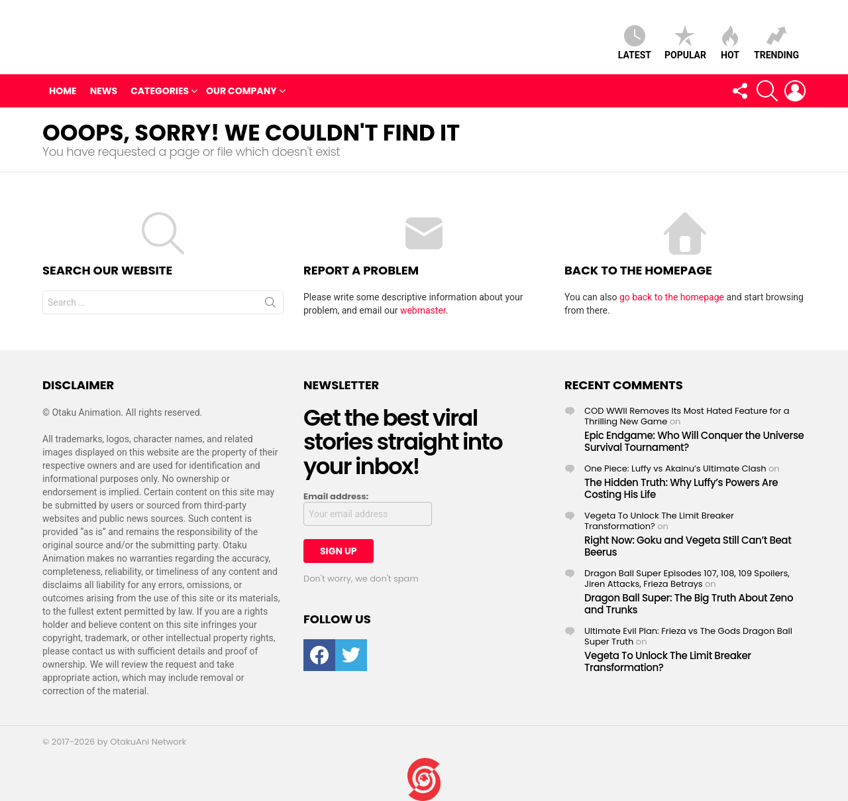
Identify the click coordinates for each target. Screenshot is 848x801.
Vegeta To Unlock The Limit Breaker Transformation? (659, 524)
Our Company (241, 94)
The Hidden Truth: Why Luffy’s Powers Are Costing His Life (681, 492)
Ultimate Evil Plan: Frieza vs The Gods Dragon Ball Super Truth (688, 639)
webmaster (423, 313)
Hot (730, 44)
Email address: (335, 500)
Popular (685, 44)
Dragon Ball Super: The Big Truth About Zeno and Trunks (688, 607)
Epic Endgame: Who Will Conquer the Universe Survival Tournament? (694, 445)
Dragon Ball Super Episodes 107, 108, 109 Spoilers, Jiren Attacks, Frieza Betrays (687, 581)
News (103, 94)
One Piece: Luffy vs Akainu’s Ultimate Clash (675, 471)
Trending (776, 44)
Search (270, 308)
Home (63, 94)
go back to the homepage (671, 300)
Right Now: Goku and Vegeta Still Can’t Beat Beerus (687, 549)
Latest (634, 44)
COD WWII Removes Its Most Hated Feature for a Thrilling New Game (687, 419)
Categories (160, 94)
